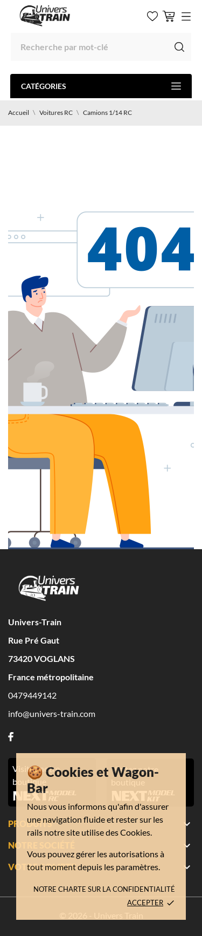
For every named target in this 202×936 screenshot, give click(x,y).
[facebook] (10, 736)
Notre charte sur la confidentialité (104, 889)
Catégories (101, 86)
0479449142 (32, 695)
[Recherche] (101, 47)
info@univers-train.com (51, 713)
